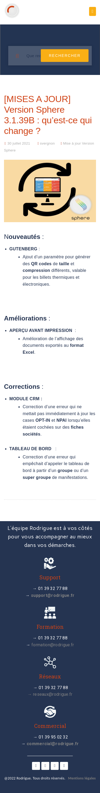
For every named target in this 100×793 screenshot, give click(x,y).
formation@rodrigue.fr (52, 644)
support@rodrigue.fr (53, 595)
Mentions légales (82, 778)
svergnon (47, 143)
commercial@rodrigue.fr (53, 743)
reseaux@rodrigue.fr (53, 694)
